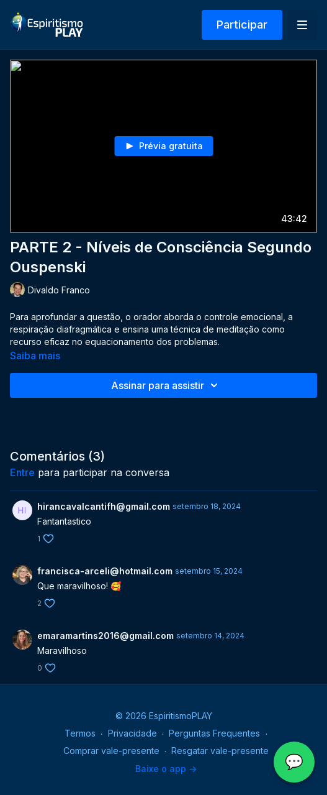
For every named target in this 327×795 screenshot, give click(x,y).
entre (22, 472)
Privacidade (132, 733)
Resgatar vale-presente (220, 750)
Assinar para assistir (166, 385)
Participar (242, 24)
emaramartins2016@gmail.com (105, 635)
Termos (80, 733)
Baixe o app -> (166, 768)
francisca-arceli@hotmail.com (104, 571)
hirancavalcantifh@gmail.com (103, 506)
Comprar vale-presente (111, 750)
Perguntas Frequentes (214, 733)
